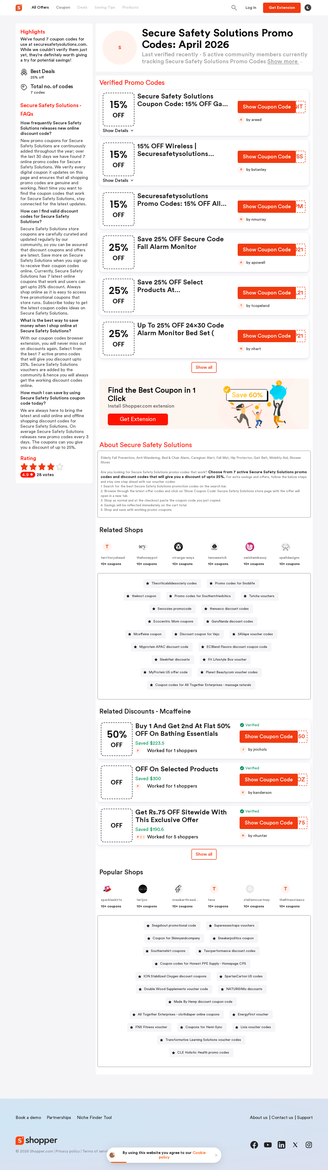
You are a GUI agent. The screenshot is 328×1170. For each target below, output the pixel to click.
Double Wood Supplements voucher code (176, 989)
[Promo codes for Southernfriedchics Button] (200, 596)
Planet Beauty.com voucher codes (232, 672)
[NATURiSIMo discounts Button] (242, 989)
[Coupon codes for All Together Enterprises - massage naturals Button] (201, 685)
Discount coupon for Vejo (199, 634)
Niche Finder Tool (94, 1117)
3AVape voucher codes (255, 634)
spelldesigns (289, 557)
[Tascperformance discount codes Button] (228, 951)
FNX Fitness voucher (151, 1027)
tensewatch (217, 557)
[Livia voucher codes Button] (253, 1027)
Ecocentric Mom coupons (173, 621)
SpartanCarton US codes (244, 976)
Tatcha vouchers (261, 596)
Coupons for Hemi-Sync (203, 1027)
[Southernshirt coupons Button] (166, 951)
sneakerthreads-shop (189, 900)
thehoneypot (147, 557)
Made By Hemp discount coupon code (203, 1001)
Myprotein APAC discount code (163, 647)
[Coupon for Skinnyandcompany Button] (174, 938)
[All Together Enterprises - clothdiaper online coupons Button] (177, 1014)
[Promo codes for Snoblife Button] (233, 583)
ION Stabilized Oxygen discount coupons (175, 976)
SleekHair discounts (175, 659)
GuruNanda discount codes (232, 621)
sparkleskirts (111, 900)
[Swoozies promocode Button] (173, 609)
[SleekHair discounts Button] (173, 659)
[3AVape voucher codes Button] (253, 634)
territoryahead (113, 557)
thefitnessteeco (292, 900)
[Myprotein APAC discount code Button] (162, 647)
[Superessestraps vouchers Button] (232, 925)
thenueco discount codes (229, 609)
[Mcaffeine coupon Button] (145, 634)
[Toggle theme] (308, 7)
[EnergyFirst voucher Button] (251, 1014)
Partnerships (59, 1117)
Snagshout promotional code (174, 925)
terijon (142, 900)
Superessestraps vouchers (234, 925)
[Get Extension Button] (138, 419)
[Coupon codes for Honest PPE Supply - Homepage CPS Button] (201, 963)
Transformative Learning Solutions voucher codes (203, 1040)
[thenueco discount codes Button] (227, 609)
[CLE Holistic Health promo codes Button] (201, 1052)
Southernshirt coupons (168, 951)
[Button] (251, 7)
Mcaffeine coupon (147, 634)
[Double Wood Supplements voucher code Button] (174, 989)
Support (305, 1117)
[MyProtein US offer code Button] (166, 672)
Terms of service (96, 1151)
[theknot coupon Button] (142, 596)
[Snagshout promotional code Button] (172, 925)
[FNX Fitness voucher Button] (149, 1027)
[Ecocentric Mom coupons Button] (171, 621)
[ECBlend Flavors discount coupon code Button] (234, 647)
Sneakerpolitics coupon (236, 938)
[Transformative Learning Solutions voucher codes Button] (201, 1040)
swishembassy (255, 557)
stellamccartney (257, 900)
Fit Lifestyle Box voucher (227, 659)
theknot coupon (144, 596)
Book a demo (28, 1117)
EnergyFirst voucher (253, 1014)
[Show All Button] (204, 854)
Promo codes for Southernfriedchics (202, 596)
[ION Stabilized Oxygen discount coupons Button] (173, 976)
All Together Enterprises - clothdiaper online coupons (178, 1014)
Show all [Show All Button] (204, 367)
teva (211, 900)
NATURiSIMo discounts (244, 989)
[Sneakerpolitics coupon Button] (234, 938)
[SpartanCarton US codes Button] (242, 976)
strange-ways (183, 557)
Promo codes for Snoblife (235, 583)
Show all (204, 854)
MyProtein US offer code (168, 672)
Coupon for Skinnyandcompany (176, 938)
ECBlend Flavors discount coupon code (237, 647)
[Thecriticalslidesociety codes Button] (172, 583)
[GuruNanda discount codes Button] (230, 621)
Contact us (282, 1117)
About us (259, 1117)
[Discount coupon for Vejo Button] (198, 634)
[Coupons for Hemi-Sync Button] (202, 1027)
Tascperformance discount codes (229, 951)
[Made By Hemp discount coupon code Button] (201, 1001)
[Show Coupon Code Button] (267, 108)
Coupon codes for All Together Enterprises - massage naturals (203, 685)
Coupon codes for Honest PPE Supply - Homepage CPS (203, 963)
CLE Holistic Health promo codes (203, 1052)
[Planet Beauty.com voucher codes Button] (230, 672)
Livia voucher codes (256, 1027)
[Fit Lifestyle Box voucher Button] (225, 659)
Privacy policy (68, 1151)
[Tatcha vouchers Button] (260, 596)
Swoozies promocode (174, 609)
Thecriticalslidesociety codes (174, 583)
